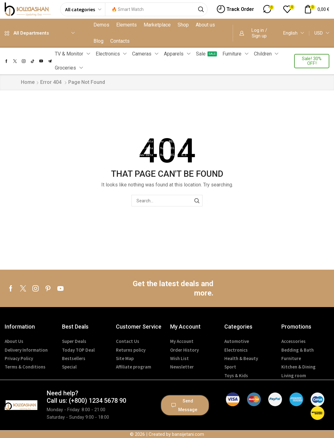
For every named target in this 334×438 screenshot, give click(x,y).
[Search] (201, 9)
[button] (235, 9)
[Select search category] (82, 9)
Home (28, 82)
